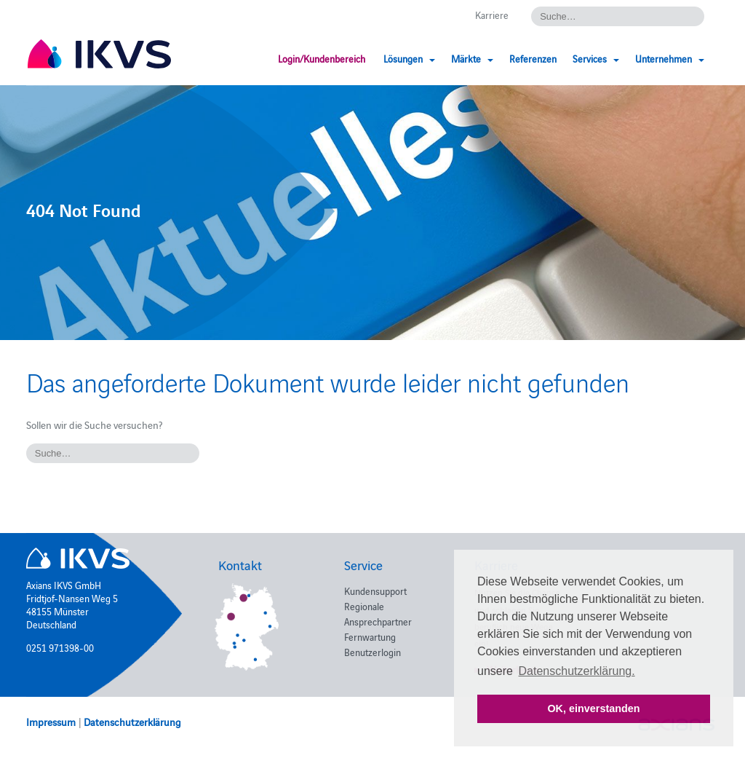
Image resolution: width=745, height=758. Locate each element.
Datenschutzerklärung (132, 721)
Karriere (492, 14)
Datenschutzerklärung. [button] (577, 671)
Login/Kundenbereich (321, 58)
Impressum (51, 721)
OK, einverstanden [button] (593, 708)
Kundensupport (375, 590)
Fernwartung (370, 636)
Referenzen (533, 58)
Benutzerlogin (372, 651)
